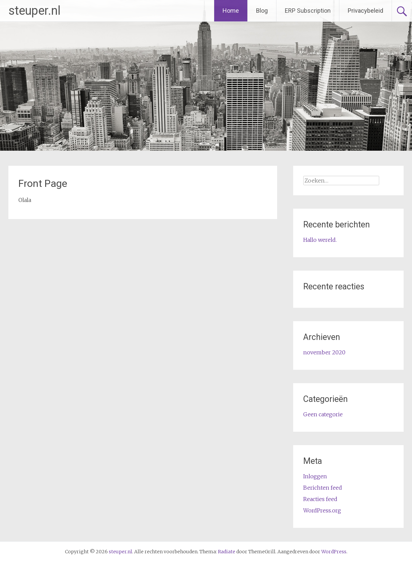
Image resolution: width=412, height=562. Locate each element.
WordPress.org (322, 510)
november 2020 (324, 352)
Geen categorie (323, 414)
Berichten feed (322, 487)
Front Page (42, 183)
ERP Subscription (308, 10)
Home (231, 10)
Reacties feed (320, 499)
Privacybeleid (365, 10)
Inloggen (315, 476)
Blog (262, 10)
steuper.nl (34, 11)
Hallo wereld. (320, 239)
